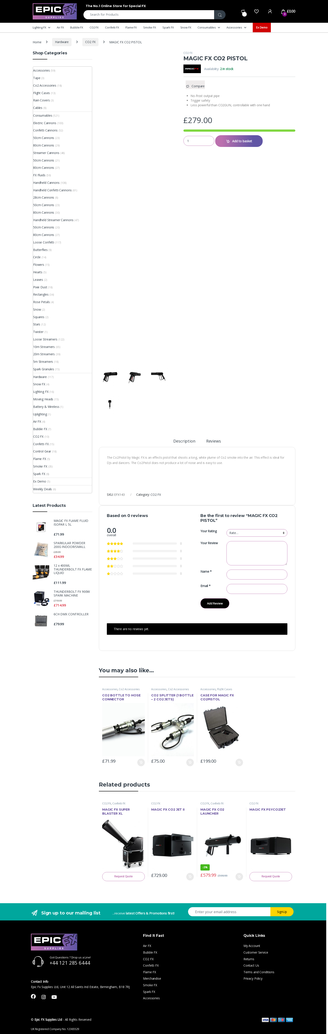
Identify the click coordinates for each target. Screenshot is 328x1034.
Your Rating (208, 531)
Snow (37, 309)
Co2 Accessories (129, 689)
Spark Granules (43, 369)
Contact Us (251, 965)
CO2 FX (94, 27)
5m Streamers (43, 361)
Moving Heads (43, 399)
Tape (36, 78)
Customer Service (255, 952)
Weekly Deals (42, 489)
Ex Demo (262, 27)
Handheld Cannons (46, 183)
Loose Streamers (45, 339)
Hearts (37, 272)
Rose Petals (41, 302)
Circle (37, 257)
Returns (248, 959)
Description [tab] (184, 441)
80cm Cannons (43, 145)
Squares (38, 317)
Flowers (38, 264)
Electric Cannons (44, 123)
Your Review (209, 543)
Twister (38, 332)
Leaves (38, 280)
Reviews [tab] (213, 441)
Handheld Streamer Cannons (53, 220)
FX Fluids (39, 175)
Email (205, 586)
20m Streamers (44, 354)
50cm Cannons (43, 138)
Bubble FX (76, 27)
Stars (36, 324)
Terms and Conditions (258, 972)
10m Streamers (44, 347)
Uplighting (40, 414)
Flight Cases (224, 689)
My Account (251, 946)
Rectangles (41, 294)
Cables (37, 108)
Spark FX (168, 27)
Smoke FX (149, 27)
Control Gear (42, 451)
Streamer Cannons (46, 153)
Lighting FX (39, 27)
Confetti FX (112, 27)
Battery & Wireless (46, 407)
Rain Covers (41, 100)
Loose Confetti (43, 242)
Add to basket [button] (141, 762)
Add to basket (242, 141)
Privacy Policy (252, 978)
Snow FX (185, 27)
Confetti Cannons (45, 130)
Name (206, 572)
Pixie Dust (40, 287)
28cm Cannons (43, 197)
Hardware (62, 42)
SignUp (282, 912)
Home (37, 42)
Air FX (60, 27)
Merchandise (152, 978)
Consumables (207, 27)
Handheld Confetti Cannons (52, 190)
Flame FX (131, 27)
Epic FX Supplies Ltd (48, 1019)
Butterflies (40, 250)
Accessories (234, 27)
